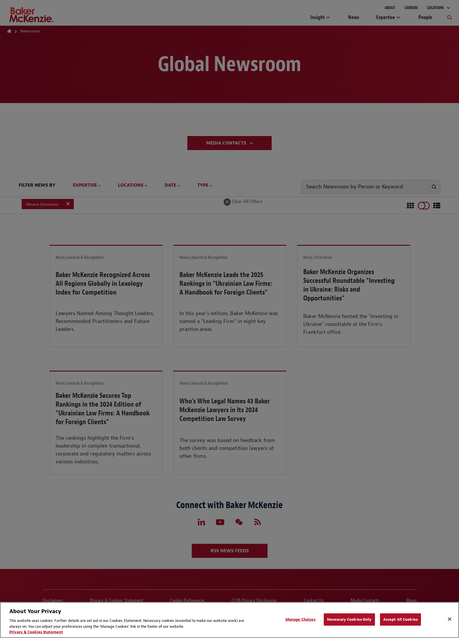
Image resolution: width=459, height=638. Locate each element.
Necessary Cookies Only (349, 619)
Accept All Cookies (400, 619)
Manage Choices (300, 619)
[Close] (449, 619)
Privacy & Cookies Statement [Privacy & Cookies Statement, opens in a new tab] (36, 632)
